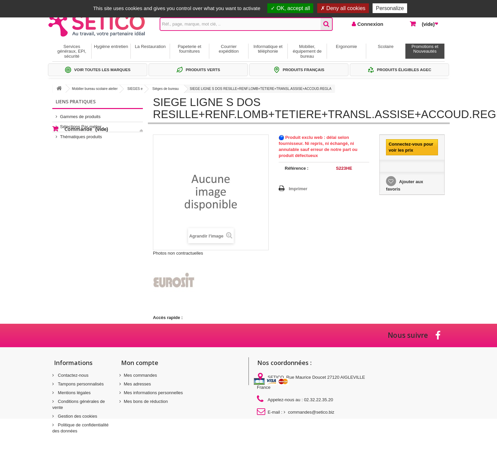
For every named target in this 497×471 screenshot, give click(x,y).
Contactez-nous (73, 375)
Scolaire (386, 46)
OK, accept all (290, 8)
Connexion (369, 24)
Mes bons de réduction (146, 401)
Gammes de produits (80, 113)
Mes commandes (140, 375)
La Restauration (150, 46)
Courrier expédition (228, 49)
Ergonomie (346, 46)
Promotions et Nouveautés (424, 49)
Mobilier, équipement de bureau (307, 51)
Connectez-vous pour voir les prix (411, 147)
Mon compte (139, 363)
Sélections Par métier (81, 123)
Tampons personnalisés (80, 383)
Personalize (390, 8)
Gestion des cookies (77, 416)
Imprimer (298, 188)
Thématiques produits (81, 134)
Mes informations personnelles (153, 392)
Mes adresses (137, 383)
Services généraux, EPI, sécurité (71, 51)
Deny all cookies (343, 8)
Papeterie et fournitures (189, 49)
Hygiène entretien (111, 46)
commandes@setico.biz (311, 412)
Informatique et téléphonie (268, 49)
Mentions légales (74, 392)
